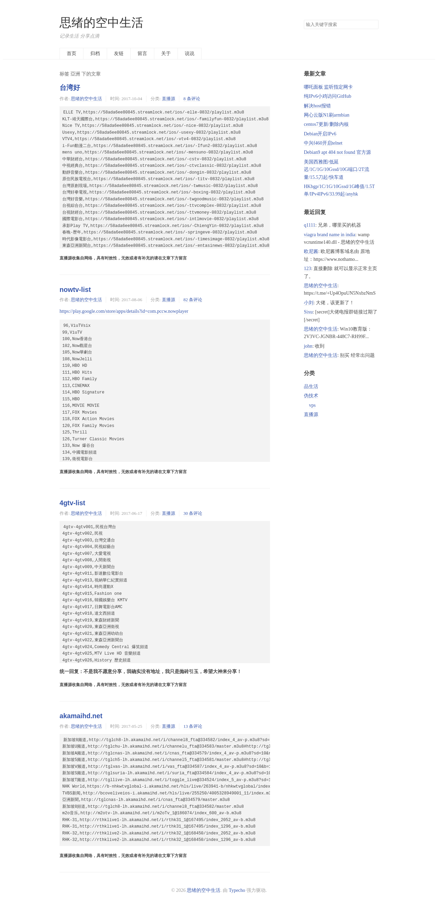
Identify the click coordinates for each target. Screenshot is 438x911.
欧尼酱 (311, 251)
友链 (119, 53)
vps (312, 405)
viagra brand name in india (329, 234)
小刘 (308, 302)
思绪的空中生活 (101, 22)
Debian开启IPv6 (320, 133)
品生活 (311, 386)
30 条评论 (192, 513)
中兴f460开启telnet (323, 143)
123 (307, 268)
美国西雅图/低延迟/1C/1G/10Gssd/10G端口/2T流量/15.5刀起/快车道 (336, 169)
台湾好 (70, 87)
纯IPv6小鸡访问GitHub (327, 96)
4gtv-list (72, 503)
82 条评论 (192, 299)
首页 (71, 53)
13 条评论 (192, 726)
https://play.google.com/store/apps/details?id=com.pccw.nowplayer (124, 311)
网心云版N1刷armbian (326, 115)
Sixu (308, 311)
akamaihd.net (81, 716)
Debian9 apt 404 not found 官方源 (337, 152)
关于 (166, 53)
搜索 (373, 25)
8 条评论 (191, 98)
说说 (189, 53)
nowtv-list (75, 289)
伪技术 (311, 395)
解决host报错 (317, 105)
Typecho (237, 890)
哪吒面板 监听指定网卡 (328, 87)
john (308, 346)
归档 (95, 53)
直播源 (168, 98)
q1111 (309, 225)
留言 (142, 53)
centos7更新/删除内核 (326, 124)
